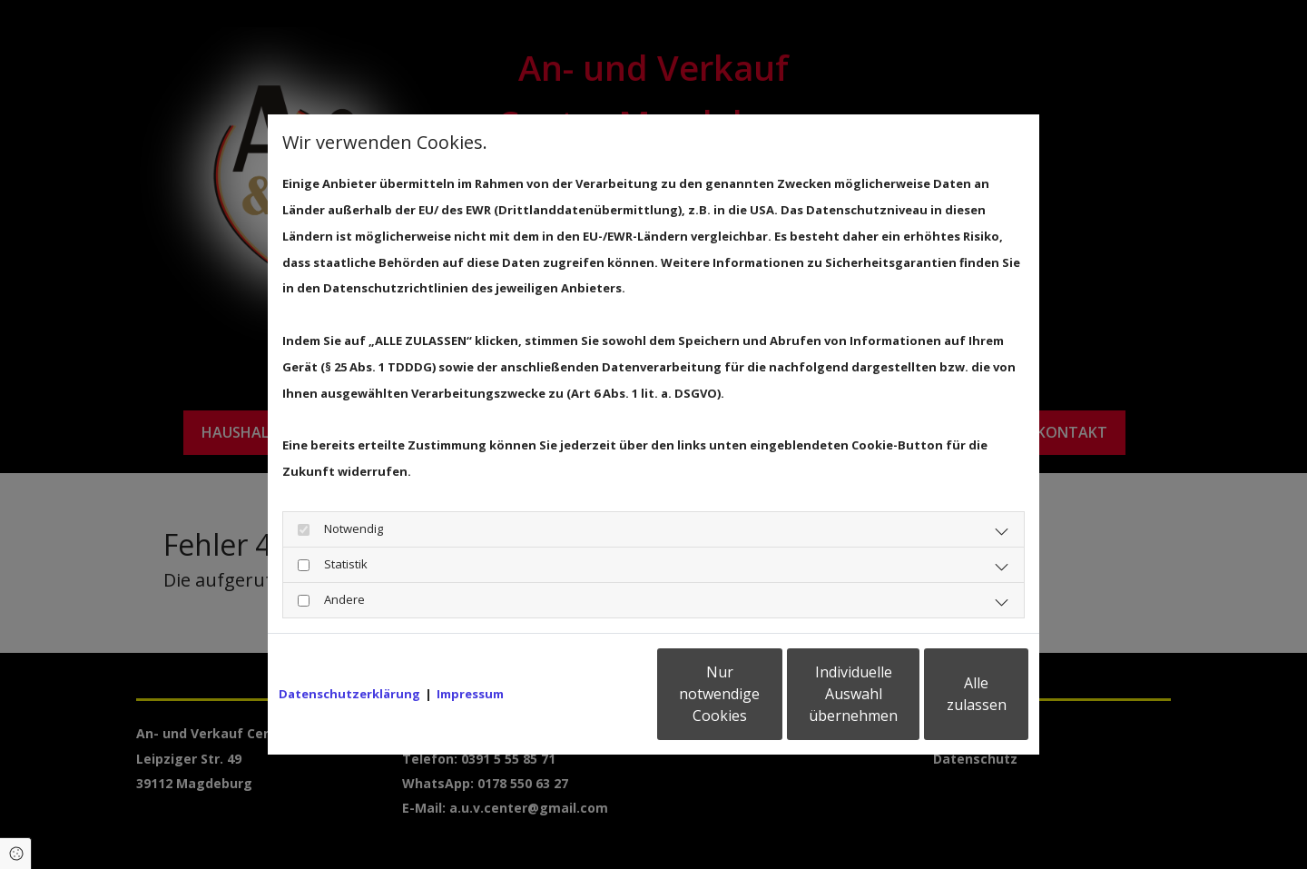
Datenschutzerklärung (349, 647)
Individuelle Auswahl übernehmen (772, 707)
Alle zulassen (944, 707)
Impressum (470, 647)
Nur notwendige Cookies (599, 707)
